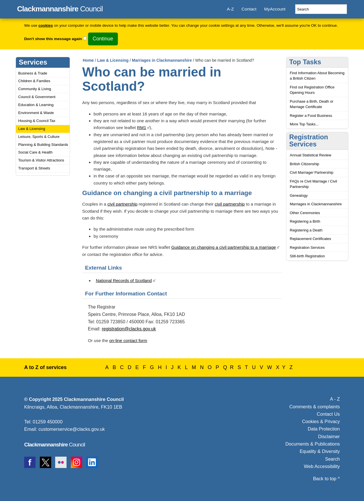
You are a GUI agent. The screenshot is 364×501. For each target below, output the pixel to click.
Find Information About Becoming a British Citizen (317, 76)
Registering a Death (306, 230)
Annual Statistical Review (310, 155)
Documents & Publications (313, 443)
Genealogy (299, 195)
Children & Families (34, 81)
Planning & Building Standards (43, 144)
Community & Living (34, 89)
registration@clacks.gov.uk (129, 328)
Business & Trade (32, 73)
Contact (248, 9)
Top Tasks (305, 62)
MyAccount (275, 9)
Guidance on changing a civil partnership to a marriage (223, 247)
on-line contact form (128, 340)
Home (88, 60)
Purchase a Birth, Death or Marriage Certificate (311, 104)
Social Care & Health (35, 152)
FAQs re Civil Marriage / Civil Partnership (313, 184)
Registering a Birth (305, 221)
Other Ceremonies (305, 213)
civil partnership (122, 204)
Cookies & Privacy (321, 421)
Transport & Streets (34, 168)
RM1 (141, 127)
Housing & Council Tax (36, 121)
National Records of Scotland (124, 280)
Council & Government (36, 97)
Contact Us (328, 414)
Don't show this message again (53, 39)
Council (60, 8)
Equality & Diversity (320, 451)
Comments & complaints (314, 406)
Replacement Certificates (310, 239)
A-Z (230, 9)
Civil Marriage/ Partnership (311, 172)
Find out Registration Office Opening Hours (312, 90)
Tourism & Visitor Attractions (41, 160)
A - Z (335, 398)
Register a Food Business (311, 115)
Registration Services (307, 247)
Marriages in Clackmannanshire (162, 60)
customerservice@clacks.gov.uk (71, 429)
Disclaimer (329, 436)
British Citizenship (304, 164)
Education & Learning (35, 105)
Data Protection (324, 428)
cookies (45, 25)
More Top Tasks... (304, 124)
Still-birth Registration (307, 256)
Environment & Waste (36, 113)
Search (332, 458)
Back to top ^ (326, 478)
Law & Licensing (31, 129)
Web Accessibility (322, 466)
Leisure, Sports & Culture (38, 136)
